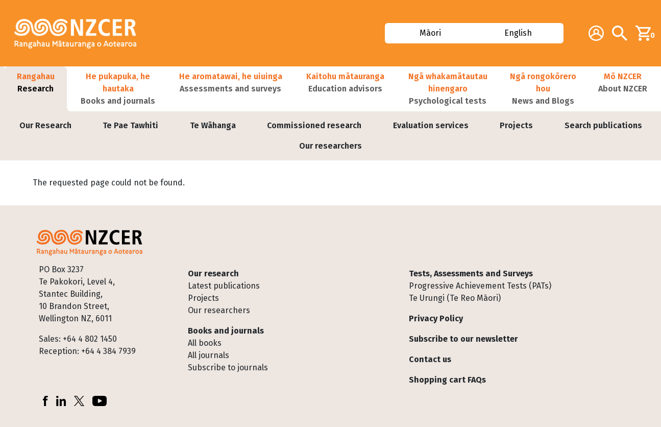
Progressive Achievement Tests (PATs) (480, 286)
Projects (516, 125)
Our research (213, 273)
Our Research (45, 125)
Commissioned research (314, 125)
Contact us (430, 359)
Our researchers (330, 146)
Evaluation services (431, 125)
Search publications (603, 125)
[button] (35, 88)
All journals (208, 355)
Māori (430, 33)
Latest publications (224, 286)
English (518, 33)
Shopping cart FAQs (447, 380)
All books (205, 343)
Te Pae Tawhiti (130, 125)
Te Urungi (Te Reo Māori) (455, 298)
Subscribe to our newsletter (463, 339)
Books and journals (226, 331)
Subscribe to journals (228, 367)
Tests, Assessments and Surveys (471, 273)
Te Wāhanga (213, 125)
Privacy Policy (436, 318)
